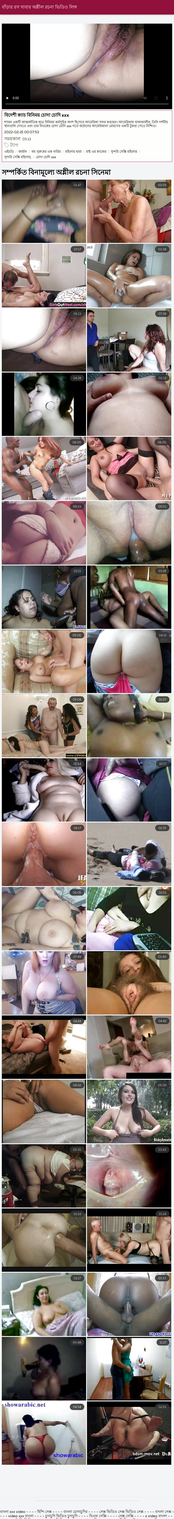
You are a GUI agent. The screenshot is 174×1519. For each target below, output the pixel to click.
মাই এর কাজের (96, 151)
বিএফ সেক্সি (98, 1516)
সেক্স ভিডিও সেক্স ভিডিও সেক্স (121, 1512)
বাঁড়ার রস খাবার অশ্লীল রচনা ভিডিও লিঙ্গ (39, 7)
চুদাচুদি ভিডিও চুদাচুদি (61, 1516)
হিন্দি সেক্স (45, 1512)
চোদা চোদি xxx (46, 157)
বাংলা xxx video (12, 1512)
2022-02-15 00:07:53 (21, 132)
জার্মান (22, 151)
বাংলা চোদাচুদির (75, 1512)
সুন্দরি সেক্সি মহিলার (124, 151)
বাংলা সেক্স (163, 1512)
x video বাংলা (156, 1516)
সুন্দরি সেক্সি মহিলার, (17, 157)
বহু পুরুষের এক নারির (46, 151)
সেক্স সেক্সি (125, 1516)
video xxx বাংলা (21, 1516)
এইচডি (9, 151)
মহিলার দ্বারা (73, 151)
